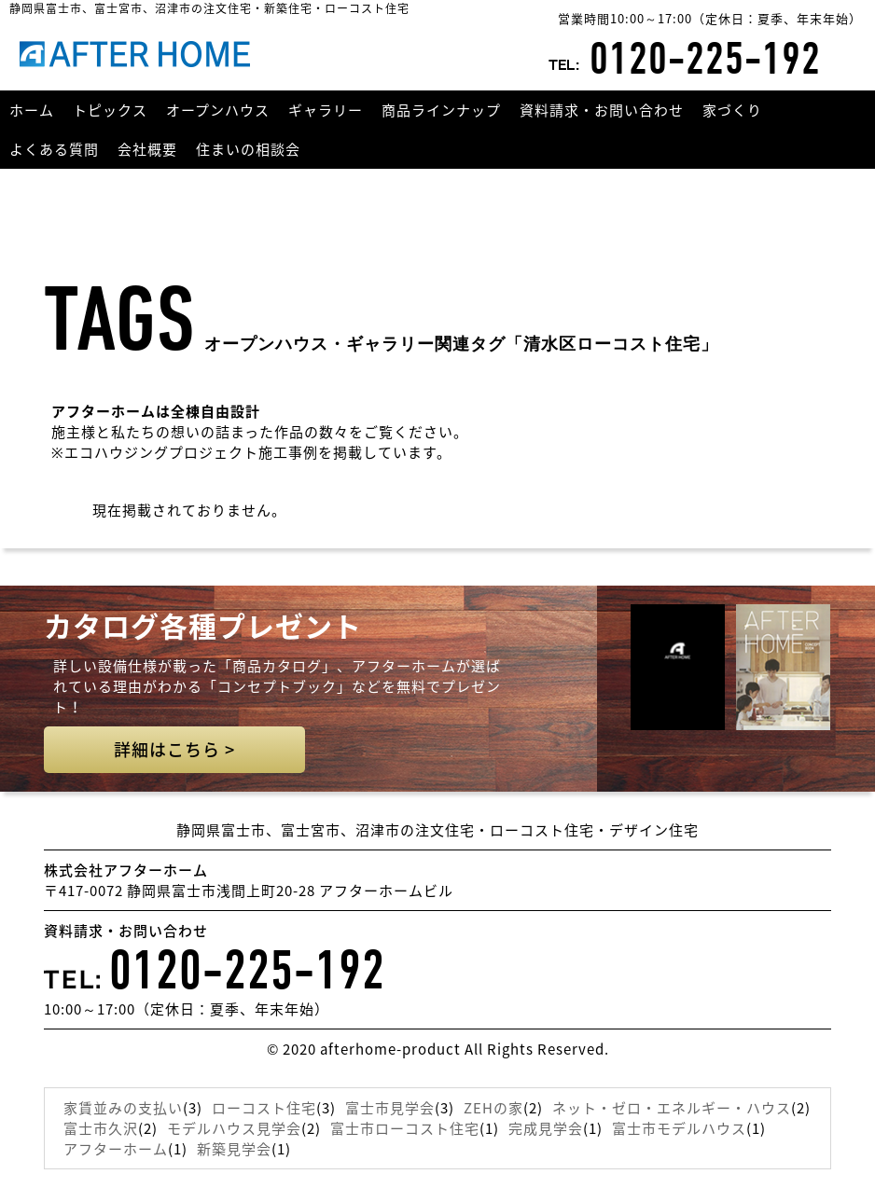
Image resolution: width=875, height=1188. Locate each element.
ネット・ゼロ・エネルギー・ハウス (671, 1108)
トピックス (110, 110)
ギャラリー (325, 110)
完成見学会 (545, 1128)
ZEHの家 (493, 1108)
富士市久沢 (100, 1128)
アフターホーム (115, 1149)
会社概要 (147, 149)
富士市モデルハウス (679, 1128)
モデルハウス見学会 (234, 1128)
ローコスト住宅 (264, 1108)
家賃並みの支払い (123, 1108)
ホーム (31, 110)
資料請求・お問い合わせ (602, 110)
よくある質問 (54, 149)
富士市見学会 (390, 1108)
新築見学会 (234, 1149)
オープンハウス (218, 110)
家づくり (732, 110)
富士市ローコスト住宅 (404, 1128)
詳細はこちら (174, 749)
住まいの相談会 (248, 149)
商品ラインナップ (441, 110)
